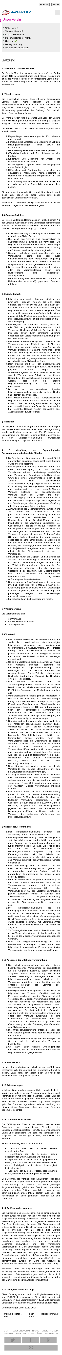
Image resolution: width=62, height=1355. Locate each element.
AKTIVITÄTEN (35, 1333)
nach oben (30, 1315)
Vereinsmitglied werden (17, 47)
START (7, 1330)
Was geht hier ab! (14, 31)
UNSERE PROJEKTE (15, 1333)
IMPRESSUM (51, 1333)
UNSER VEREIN (49, 1330)
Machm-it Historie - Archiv (18, 38)
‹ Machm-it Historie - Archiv (13, 1315)
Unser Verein (11, 28)
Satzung (9, 41)
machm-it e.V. (16, 12)
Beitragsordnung (13, 44)
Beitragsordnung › (50, 1314)
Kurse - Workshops (14, 34)
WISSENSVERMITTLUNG (26, 1330)
